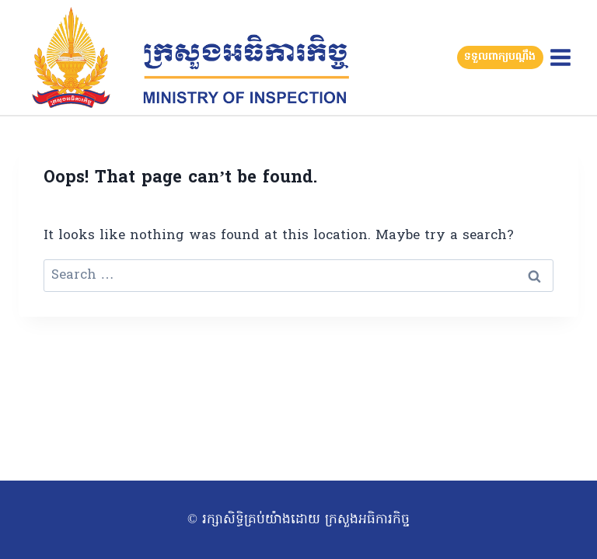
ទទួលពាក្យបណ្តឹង (500, 57)
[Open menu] (560, 57)
